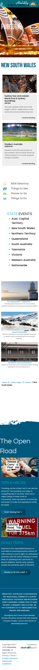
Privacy (5, 655)
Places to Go (19, 193)
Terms (12, 655)
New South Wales (23, 228)
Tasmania (18, 249)
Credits (5, 658)
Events (28, 382)
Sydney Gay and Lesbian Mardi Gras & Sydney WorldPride (17, 98)
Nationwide (19, 265)
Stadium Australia (13, 144)
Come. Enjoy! (16, 382)
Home (4, 382)
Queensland (20, 239)
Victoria (17, 254)
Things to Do (19, 198)
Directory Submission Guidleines (10, 661)
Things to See (19, 188)
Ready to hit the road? (15, 572)
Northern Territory (24, 233)
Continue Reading (28, 118)
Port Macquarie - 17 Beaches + (19, 302)
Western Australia (24, 260)
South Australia (22, 244)
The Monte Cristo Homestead (19, 363)
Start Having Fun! (13, 512)
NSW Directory (20, 183)
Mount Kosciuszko (19, 332)
